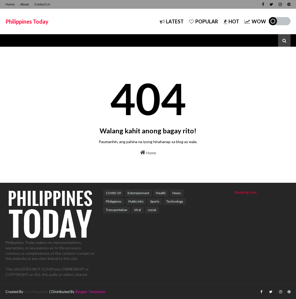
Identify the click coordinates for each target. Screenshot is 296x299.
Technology (174, 201)
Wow (255, 21)
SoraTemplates (36, 291)
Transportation (116, 210)
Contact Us (42, 4)
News (176, 193)
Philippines (114, 201)
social (152, 210)
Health (161, 193)
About (24, 4)
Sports (154, 201)
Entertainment (138, 193)
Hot (231, 21)
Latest (172, 21)
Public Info (135, 201)
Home (10, 4)
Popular (203, 21)
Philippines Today (26, 21)
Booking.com (246, 192)
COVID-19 (113, 193)
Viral (137, 210)
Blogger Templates (90, 291)
